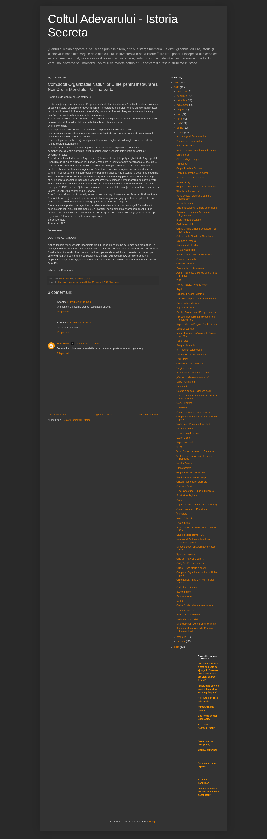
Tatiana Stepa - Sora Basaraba (192, 354)
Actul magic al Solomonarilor (191, 136)
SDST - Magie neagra (187, 159)
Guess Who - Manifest (188, 303)
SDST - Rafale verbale (188, 614)
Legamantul (182, 386)
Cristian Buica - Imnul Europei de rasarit (197, 312)
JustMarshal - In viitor (187, 245)
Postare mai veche (148, 414)
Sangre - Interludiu (186, 345)
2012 (177, 82)
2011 (177, 87)
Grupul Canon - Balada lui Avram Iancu (196, 186)
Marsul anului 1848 (186, 250)
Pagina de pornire (103, 414)
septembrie (183, 105)
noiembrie (182, 96)
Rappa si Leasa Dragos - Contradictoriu (196, 324)
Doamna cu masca (186, 241)
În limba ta (181, 513)
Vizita (179, 447)
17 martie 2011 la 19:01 (87, 343)
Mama (179, 601)
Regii (179, 289)
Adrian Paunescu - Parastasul (191, 509)
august (181, 109)
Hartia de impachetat (187, 619)
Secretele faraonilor (186, 259)
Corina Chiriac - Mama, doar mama (194, 605)
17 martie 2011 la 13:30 (79, 302)
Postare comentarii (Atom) (76, 420)
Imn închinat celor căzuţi (189, 349)
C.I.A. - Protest (184, 403)
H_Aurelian (63, 343)
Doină (179, 500)
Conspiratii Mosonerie (68, 282)
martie (180, 132)
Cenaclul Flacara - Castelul (190, 294)
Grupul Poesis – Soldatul (189, 168)
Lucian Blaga (183, 437)
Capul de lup (182, 154)
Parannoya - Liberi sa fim (189, 141)
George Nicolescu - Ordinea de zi (193, 391)
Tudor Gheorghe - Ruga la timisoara (195, 491)
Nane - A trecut (184, 518)
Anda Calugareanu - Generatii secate (195, 254)
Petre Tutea (182, 340)
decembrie (182, 91)
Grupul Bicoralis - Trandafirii (190, 472)
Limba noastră (183, 468)
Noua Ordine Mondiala (90, 282)
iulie (179, 114)
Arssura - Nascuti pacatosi (190, 177)
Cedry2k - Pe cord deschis (190, 563)
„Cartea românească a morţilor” (192, 377)
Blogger (153, 821)
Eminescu (181, 407)
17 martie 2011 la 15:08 (79, 322)
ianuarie (181, 641)
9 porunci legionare (186, 554)
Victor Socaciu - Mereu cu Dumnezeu (195, 451)
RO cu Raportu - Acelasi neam (192, 284)
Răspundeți (63, 311)
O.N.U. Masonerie (110, 282)
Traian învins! (183, 523)
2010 (177, 647)
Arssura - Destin (184, 486)
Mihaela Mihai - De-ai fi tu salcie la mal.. (197, 623)
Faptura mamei (184, 596)
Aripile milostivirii (185, 307)
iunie (180, 118)
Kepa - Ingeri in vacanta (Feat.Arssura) (196, 504)
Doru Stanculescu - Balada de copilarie (196, 207)
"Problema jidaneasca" (188, 191)
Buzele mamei (183, 591)
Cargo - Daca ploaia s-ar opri (191, 568)
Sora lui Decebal (185, 145)
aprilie (180, 127)
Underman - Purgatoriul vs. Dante (193, 424)
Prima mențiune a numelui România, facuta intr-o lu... (195, 629)
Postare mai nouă (58, 414)
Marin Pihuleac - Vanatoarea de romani (196, 150)
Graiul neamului (184, 224)
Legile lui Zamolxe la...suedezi (192, 173)
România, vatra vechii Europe (191, 477)
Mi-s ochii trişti (183, 182)
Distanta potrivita (185, 328)
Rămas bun (182, 163)
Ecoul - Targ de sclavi (187, 433)
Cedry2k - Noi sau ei (187, 263)
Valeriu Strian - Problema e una (192, 372)
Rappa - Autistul (184, 442)
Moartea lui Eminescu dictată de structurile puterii (193, 541)
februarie (182, 637)
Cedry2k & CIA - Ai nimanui (190, 363)
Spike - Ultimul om (185, 382)
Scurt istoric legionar (187, 495)
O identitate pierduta (186, 587)
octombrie (182, 100)
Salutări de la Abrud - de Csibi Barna (195, 236)
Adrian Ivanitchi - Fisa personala (193, 412)
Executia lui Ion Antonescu (190, 268)
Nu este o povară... (186, 428)
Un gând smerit (184, 368)
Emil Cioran (182, 359)
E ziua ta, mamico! (186, 610)
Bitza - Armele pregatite (188, 219)
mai (179, 123)
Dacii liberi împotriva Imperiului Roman (196, 298)
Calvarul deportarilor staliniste (191, 481)
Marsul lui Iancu (184, 203)
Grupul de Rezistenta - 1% (190, 535)
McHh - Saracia (184, 463)
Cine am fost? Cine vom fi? (190, 558)
